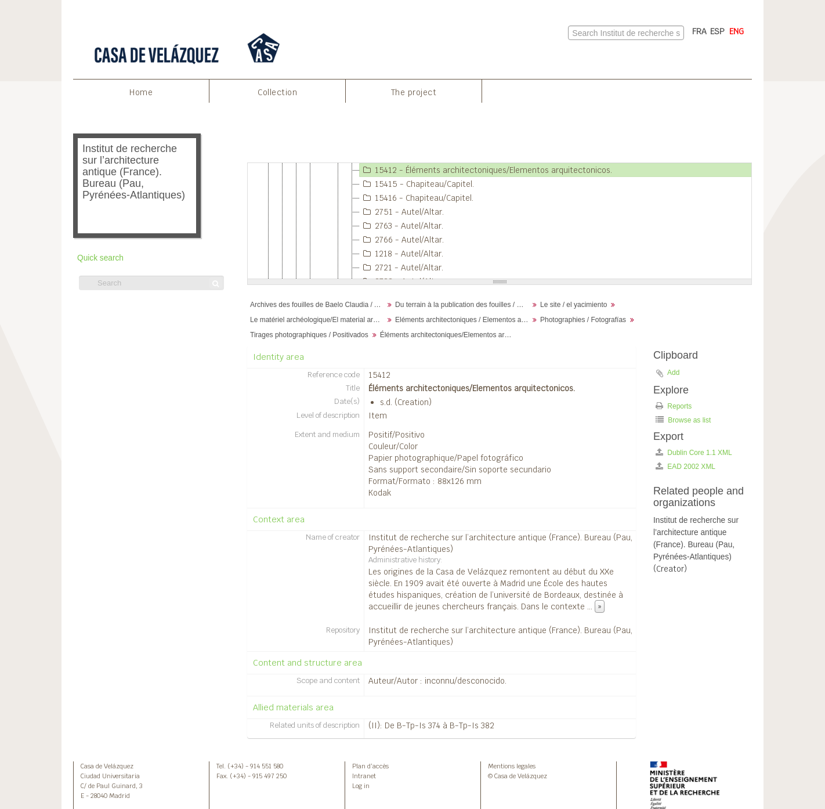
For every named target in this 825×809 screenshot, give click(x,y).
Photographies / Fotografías (583, 320)
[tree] (499, 221)
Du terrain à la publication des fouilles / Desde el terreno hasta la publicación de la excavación (463, 305)
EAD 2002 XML (685, 466)
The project (414, 92)
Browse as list (683, 420)
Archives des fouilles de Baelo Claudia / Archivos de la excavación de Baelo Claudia (318, 305)
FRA (699, 31)
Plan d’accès (370, 766)
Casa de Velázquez (107, 766)
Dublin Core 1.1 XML (694, 452)
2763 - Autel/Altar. (401, 226)
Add (673, 373)
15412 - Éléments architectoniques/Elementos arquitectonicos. (486, 170)
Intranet (364, 776)
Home (141, 92)
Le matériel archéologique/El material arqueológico (318, 320)
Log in (361, 786)
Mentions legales (511, 766)
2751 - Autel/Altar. (402, 212)
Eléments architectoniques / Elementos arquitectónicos (463, 320)
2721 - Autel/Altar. (401, 268)
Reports (674, 406)
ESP (717, 31)
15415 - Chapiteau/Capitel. (417, 184)
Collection (277, 92)
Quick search (100, 258)
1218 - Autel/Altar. (401, 254)
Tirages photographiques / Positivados (309, 335)
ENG (736, 31)
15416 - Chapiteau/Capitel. (416, 198)
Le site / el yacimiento (573, 305)
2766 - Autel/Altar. (402, 240)
